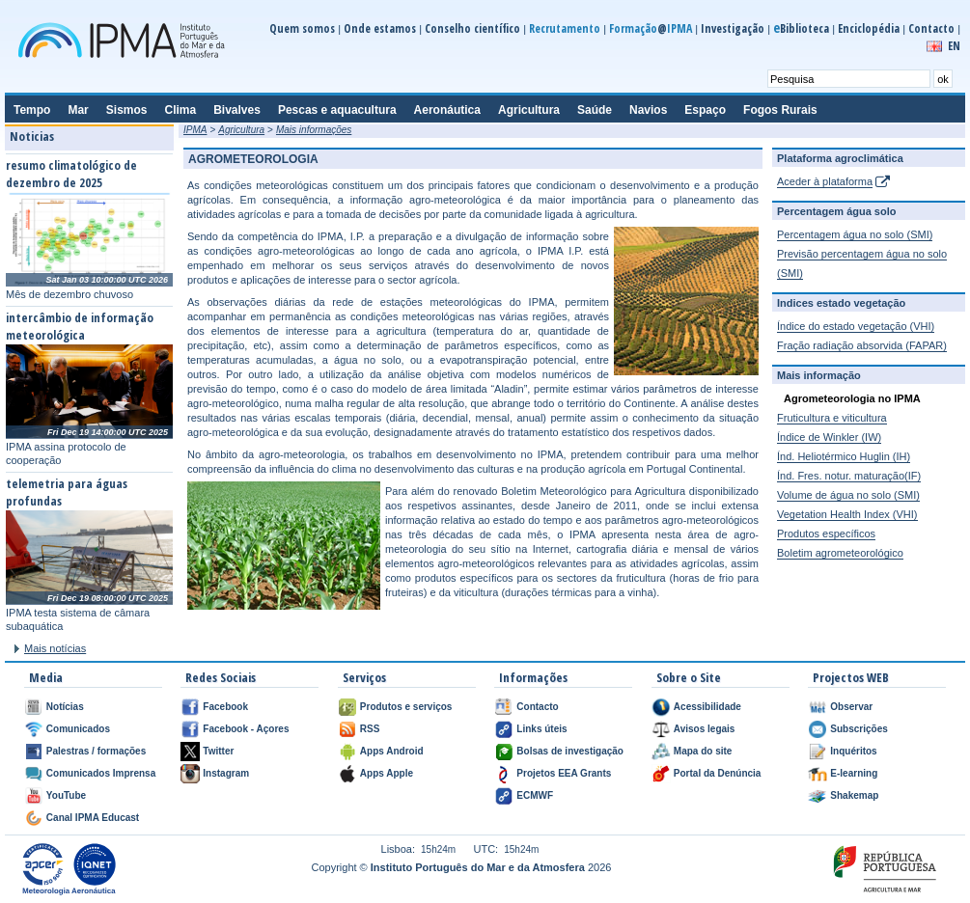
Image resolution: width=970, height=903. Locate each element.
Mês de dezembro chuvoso (69, 294)
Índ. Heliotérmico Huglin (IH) (843, 456)
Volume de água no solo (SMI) (848, 495)
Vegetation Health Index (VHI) (847, 514)
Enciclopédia (869, 28)
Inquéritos (853, 751)
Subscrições (858, 729)
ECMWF (534, 795)
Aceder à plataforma (825, 181)
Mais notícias (55, 648)
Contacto (931, 28)
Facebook (225, 706)
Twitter (218, 751)
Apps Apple (386, 773)
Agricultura (241, 129)
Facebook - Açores (246, 729)
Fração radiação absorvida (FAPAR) (862, 345)
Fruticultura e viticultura (832, 418)
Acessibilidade (707, 706)
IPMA (195, 129)
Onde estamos (380, 28)
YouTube (66, 795)
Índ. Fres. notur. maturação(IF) (849, 475)
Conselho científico (472, 28)
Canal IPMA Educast (92, 817)
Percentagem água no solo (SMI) (854, 234)
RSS (370, 729)
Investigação (732, 28)
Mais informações (313, 129)
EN (954, 46)
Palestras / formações (96, 751)
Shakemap (854, 795)
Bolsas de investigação (570, 751)
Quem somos (302, 28)
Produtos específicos (826, 533)
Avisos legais (704, 729)
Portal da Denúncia (718, 773)
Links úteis (541, 729)
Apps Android (392, 751)
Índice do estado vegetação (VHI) (855, 326)
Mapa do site (703, 751)
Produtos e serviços (406, 706)
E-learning (853, 773)
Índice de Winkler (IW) (829, 437)
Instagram (226, 773)
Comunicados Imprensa (100, 773)
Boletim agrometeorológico (840, 553)
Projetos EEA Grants (563, 773)
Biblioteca (801, 28)
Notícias (65, 706)
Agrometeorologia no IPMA (852, 398)
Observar (851, 706)
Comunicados (78, 729)
